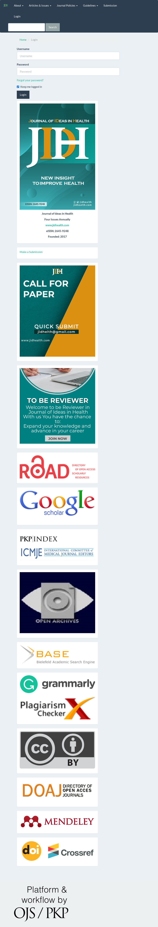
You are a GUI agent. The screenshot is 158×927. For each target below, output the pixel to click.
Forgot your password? (30, 80)
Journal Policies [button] (67, 5)
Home (23, 39)
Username (23, 48)
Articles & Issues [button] (40, 5)
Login (17, 16)
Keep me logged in (29, 86)
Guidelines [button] (90, 5)
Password (23, 64)
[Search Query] (26, 27)
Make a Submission (31, 252)
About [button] (18, 5)
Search (53, 27)
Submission (110, 5)
